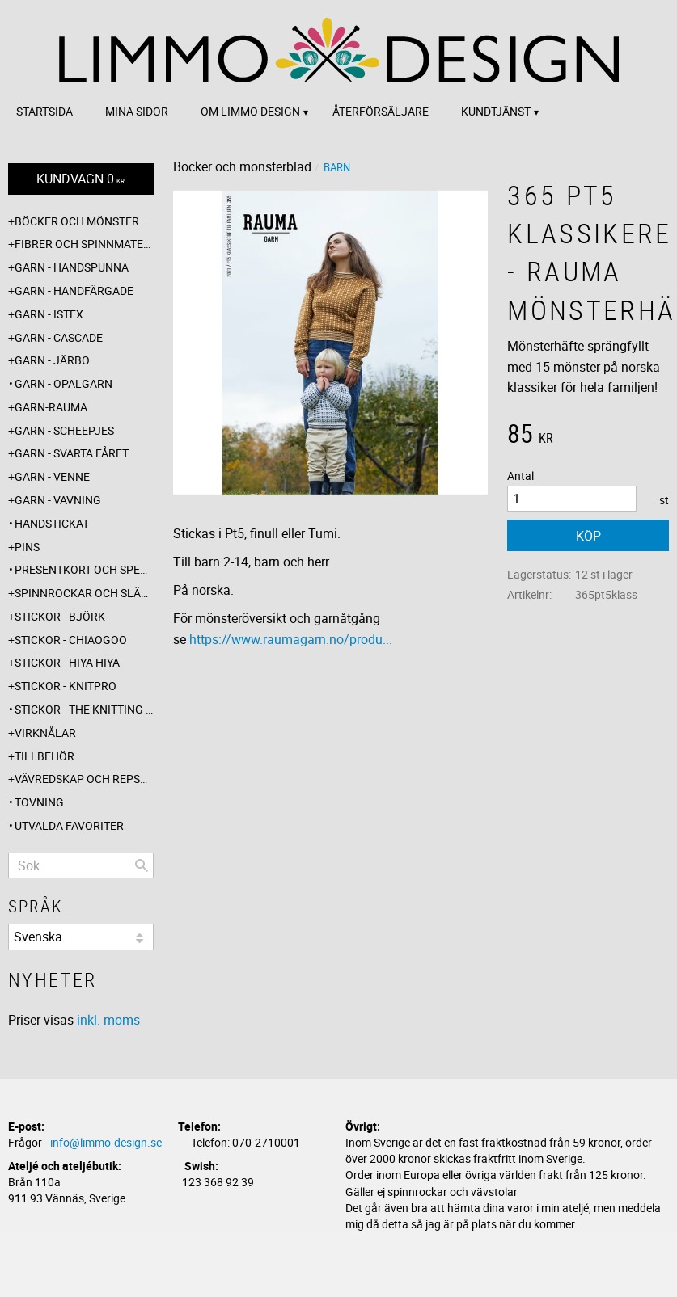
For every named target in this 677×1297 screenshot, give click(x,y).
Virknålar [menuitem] (45, 732)
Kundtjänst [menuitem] (496, 111)
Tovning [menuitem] (39, 802)
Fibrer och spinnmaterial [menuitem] (84, 243)
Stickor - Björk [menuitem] (60, 616)
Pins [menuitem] (27, 546)
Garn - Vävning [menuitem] (58, 499)
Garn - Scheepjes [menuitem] (64, 430)
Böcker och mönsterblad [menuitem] (84, 221)
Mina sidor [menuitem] (136, 111)
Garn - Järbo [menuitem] (52, 360)
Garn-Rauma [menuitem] (51, 407)
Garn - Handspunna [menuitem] (72, 267)
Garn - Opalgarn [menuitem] (63, 383)
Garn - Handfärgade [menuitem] (74, 290)
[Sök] (141, 865)
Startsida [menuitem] (44, 111)
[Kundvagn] (81, 179)
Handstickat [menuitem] (52, 523)
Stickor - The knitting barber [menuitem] (84, 709)
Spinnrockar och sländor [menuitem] (84, 592)
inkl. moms (108, 1020)
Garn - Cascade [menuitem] (59, 337)
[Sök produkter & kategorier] (81, 865)
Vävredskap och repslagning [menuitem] (84, 778)
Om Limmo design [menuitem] (250, 111)
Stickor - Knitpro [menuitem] (65, 685)
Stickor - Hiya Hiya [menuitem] (67, 662)
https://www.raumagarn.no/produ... (290, 639)
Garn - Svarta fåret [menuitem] (72, 453)
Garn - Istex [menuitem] (49, 314)
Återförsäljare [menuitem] (380, 111)
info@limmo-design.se (106, 1142)
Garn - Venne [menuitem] (52, 476)
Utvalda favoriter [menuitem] (69, 825)
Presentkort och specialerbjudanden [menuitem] (84, 569)
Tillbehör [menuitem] (44, 756)
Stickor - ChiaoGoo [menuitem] (71, 639)
